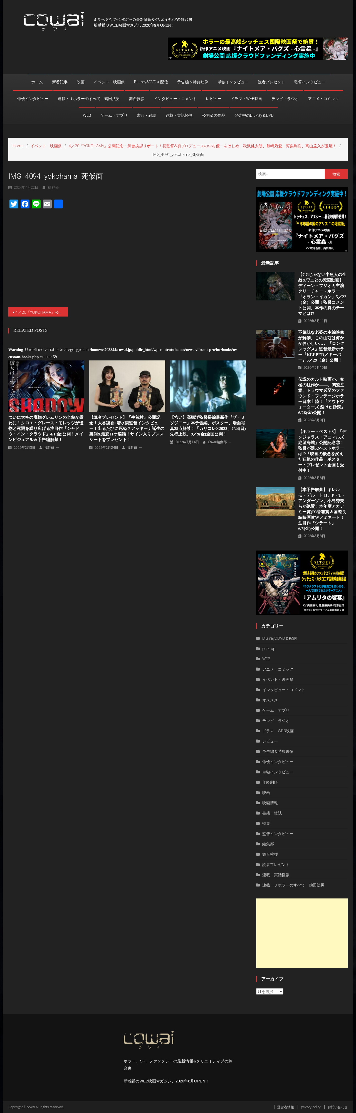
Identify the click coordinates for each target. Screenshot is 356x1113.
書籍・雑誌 (146, 115)
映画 (81, 82)
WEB (87, 115)
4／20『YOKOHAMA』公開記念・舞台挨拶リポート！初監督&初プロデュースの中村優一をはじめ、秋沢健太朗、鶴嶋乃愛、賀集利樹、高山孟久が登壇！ (42, 291)
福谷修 (49, 426)
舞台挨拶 (137, 98)
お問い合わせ (338, 1107)
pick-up (269, 648)
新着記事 (60, 82)
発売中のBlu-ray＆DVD (254, 115)
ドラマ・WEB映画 (246, 98)
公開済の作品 (213, 115)
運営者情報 (285, 1107)
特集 (266, 823)
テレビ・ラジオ (285, 98)
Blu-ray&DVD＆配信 (151, 82)
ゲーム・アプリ (114, 115)
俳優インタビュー (32, 98)
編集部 (268, 843)
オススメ (270, 700)
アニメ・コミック (323, 98)
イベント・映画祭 (109, 82)
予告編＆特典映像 (192, 82)
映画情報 (270, 802)
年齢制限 (270, 782)
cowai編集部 (217, 421)
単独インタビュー (233, 82)
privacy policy (311, 1107)
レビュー (213, 98)
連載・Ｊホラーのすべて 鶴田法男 (89, 98)
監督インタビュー (309, 82)
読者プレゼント (271, 82)
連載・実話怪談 (179, 115)
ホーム (37, 82)
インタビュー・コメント (175, 98)
